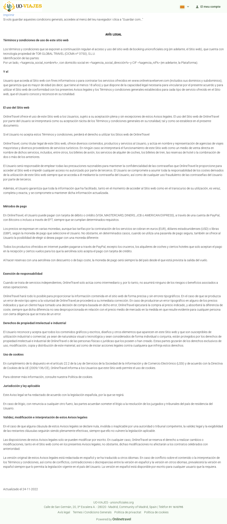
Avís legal (64, 512)
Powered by (113, 519)
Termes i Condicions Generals (92, 512)
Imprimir (8, 15)
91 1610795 (176, 507)
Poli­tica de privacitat (127, 512)
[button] (184, 6)
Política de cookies (156, 512)
